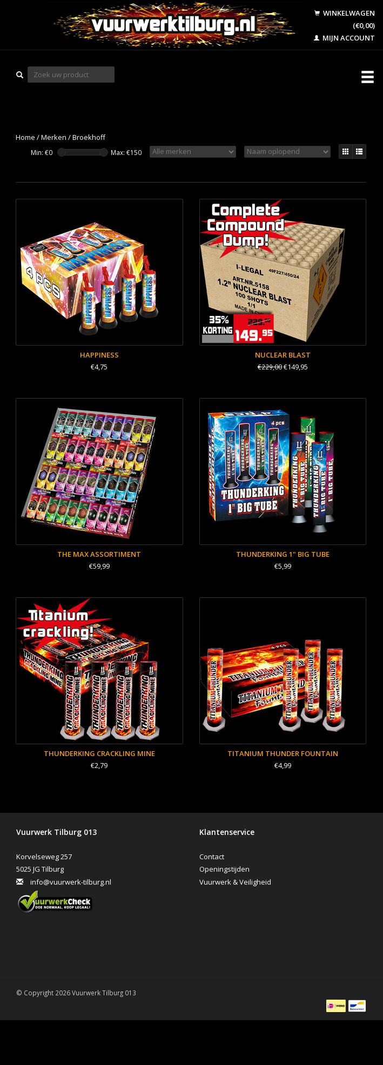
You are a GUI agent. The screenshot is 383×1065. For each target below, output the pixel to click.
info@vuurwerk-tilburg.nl (70, 882)
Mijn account (344, 38)
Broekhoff (88, 137)
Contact (211, 856)
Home (25, 137)
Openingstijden (224, 869)
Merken (53, 137)
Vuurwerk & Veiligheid (235, 882)
